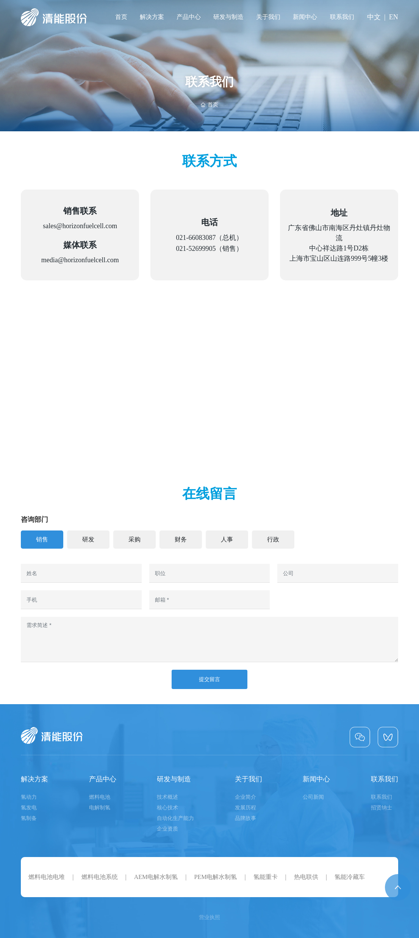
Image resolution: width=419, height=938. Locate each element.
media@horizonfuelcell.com (80, 260)
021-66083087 (196, 237)
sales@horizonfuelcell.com (80, 226)
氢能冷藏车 (350, 877)
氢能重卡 (265, 877)
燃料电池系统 (99, 877)
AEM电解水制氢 (156, 877)
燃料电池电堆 (46, 877)
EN (393, 17)
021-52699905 (196, 248)
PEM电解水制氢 (215, 877)
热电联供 (306, 877)
